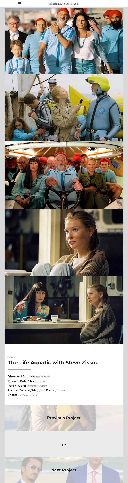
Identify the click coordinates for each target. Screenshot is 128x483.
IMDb (63, 390)
